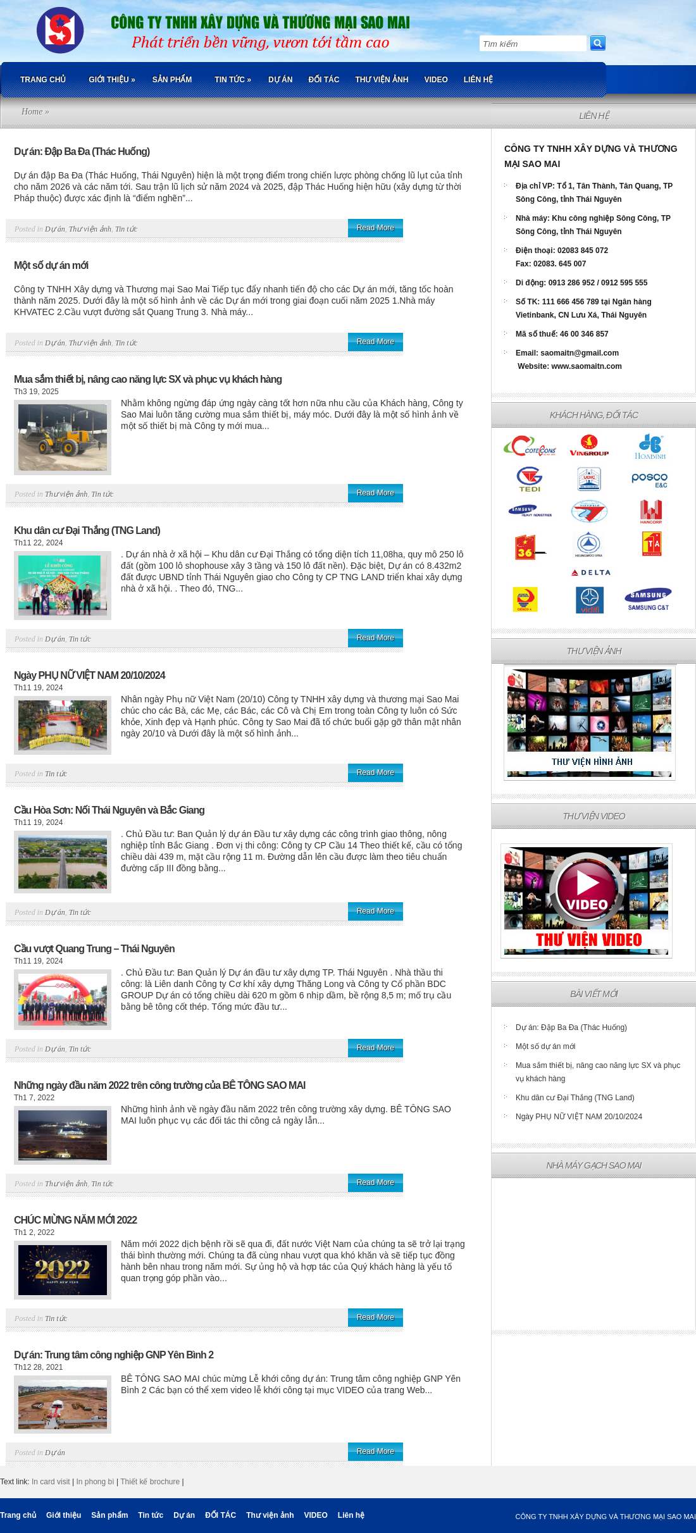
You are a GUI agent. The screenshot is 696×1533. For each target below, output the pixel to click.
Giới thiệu (112, 79)
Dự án (280, 79)
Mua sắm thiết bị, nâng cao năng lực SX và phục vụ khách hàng (148, 379)
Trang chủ (43, 79)
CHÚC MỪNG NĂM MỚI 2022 (75, 1220)
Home (32, 111)
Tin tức (232, 79)
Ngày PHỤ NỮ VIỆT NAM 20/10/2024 (89, 675)
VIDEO (435, 79)
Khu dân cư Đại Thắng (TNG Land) (87, 530)
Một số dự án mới (51, 265)
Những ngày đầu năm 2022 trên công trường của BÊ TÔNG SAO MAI (159, 1085)
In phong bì (96, 1481)
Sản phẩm (172, 79)
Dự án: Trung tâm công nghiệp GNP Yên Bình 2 (113, 1355)
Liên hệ (478, 79)
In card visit (51, 1481)
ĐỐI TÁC (323, 79)
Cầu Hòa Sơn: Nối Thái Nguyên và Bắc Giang (109, 810)
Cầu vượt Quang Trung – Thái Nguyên (94, 948)
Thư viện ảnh (381, 79)
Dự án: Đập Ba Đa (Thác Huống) (81, 151)
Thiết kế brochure (150, 1481)
